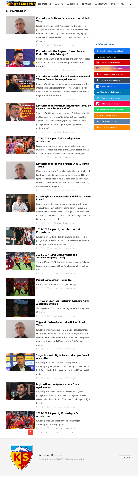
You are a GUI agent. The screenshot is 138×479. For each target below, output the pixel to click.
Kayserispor (67, 45)
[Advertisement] (112, 22)
